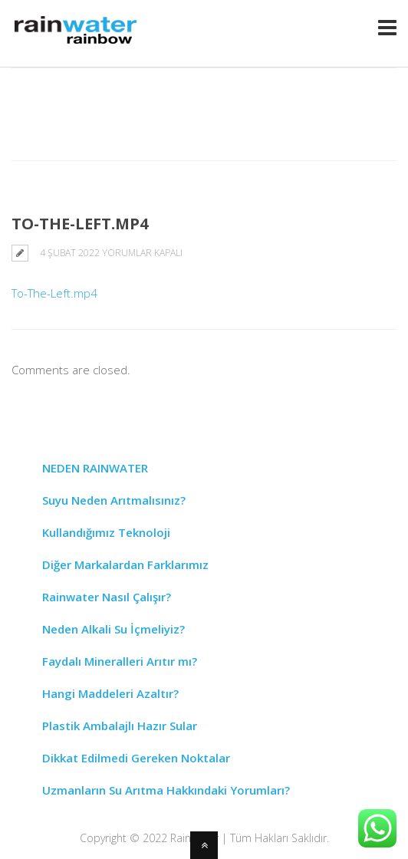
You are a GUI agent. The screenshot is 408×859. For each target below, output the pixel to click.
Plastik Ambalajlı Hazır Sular (119, 725)
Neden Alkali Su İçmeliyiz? (113, 629)
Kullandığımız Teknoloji (106, 532)
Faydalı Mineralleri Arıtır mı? (119, 661)
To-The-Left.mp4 (54, 293)
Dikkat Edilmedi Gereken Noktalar (136, 757)
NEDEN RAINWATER (95, 468)
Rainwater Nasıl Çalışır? (106, 596)
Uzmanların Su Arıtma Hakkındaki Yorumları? (166, 790)
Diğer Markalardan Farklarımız (125, 564)
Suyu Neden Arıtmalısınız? (114, 500)
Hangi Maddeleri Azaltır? (110, 693)
